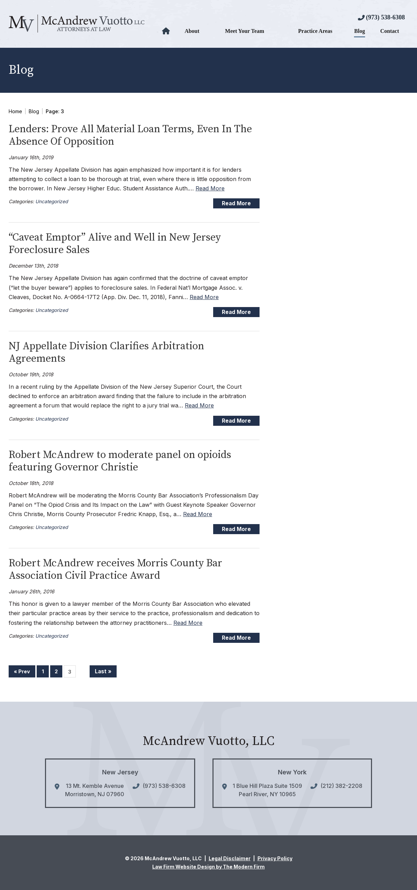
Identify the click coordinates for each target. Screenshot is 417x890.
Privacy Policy (274, 858)
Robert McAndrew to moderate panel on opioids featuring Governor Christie (120, 461)
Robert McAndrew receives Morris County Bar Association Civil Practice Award (115, 569)
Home (166, 31)
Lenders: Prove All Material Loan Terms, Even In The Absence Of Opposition (130, 135)
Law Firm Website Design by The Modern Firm (208, 867)
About (191, 31)
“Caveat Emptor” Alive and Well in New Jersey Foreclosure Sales (115, 244)
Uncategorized (51, 201)
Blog (359, 31)
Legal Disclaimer (230, 858)
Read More (210, 188)
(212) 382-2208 (341, 785)
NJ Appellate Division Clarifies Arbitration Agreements (106, 352)
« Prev (22, 671)
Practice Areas (315, 31)
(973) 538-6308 (385, 17)
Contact (389, 31)
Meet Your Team (244, 31)
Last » (103, 671)
